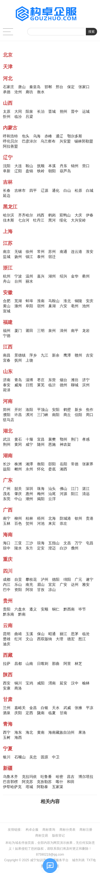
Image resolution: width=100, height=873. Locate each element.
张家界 (87, 464)
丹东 (63, 166)
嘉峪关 (20, 708)
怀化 (41, 469)
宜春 (6, 360)
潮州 (29, 499)
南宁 (6, 518)
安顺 (44, 609)
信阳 (78, 415)
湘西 (63, 469)
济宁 (86, 380)
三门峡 (42, 415)
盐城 (6, 256)
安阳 (55, 409)
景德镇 (20, 355)
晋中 (74, 111)
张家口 (84, 87)
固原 (44, 757)
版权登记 (58, 835)
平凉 (89, 708)
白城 (89, 190)
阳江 (74, 494)
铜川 (18, 683)
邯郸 (48, 87)
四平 (33, 190)
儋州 (74, 548)
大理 (59, 639)
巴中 (6, 589)
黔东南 (8, 614)
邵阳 (52, 464)
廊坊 (29, 92)
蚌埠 (29, 301)
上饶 (29, 360)
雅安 (86, 584)
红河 (18, 639)
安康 (6, 688)
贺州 (29, 523)
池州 (86, 306)
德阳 (55, 579)
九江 (44, 355)
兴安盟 (65, 141)
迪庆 (6, 644)
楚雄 (6, 639)
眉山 (41, 584)
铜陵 (78, 301)
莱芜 (41, 385)
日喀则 (42, 663)
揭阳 (41, 499)
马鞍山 (53, 301)
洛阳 (29, 409)
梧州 (41, 518)
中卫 (55, 757)
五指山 (53, 543)
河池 (41, 523)
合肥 (6, 301)
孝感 (86, 439)
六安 (63, 306)
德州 (63, 385)
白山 (67, 190)
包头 (25, 136)
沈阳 (6, 166)
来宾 (52, 523)
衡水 (41, 92)
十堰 (29, 439)
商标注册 (85, 829)
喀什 (59, 782)
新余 (55, 355)
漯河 (29, 415)
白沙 (63, 548)
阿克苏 (27, 782)
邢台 (59, 87)
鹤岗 (52, 215)
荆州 (6, 444)
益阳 (6, 469)
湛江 (86, 488)
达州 (74, 584)
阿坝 (29, 589)
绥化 (63, 220)
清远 (86, 494)
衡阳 (41, 464)
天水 (55, 708)
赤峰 (48, 136)
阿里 (67, 663)
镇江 (29, 256)
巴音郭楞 (10, 782)
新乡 (78, 409)
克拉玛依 (29, 776)
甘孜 (41, 589)
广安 (63, 584)
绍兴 (63, 276)
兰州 (6, 708)
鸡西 (40, 215)
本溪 (52, 166)
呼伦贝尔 (10, 141)
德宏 (71, 639)
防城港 (65, 518)
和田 (70, 782)
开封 (18, 409)
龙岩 (86, 330)
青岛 (18, 380)
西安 (6, 683)
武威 (67, 708)
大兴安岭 (78, 220)
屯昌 (89, 543)
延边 (6, 195)
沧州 (18, 92)
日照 (29, 385)
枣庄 (41, 380)
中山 (18, 499)
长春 (6, 190)
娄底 (52, 469)
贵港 (89, 518)
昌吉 (70, 776)
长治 (41, 111)
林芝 (78, 663)
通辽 (59, 136)
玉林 (6, 523)
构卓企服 (32, 829)
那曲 (55, 663)
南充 (29, 584)
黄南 (41, 732)
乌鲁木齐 (10, 776)
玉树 (6, 737)
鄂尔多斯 (74, 136)
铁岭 (41, 171)
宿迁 (52, 256)
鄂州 (63, 439)
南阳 (55, 415)
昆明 (6, 634)
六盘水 (20, 609)
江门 (74, 488)
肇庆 (18, 494)
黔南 (22, 614)
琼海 (41, 543)
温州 (29, 276)
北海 (52, 518)
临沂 (52, 385)
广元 (78, 579)
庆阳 (18, 713)
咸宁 (29, 444)
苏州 (52, 251)
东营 (52, 380)
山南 (29, 663)
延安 (63, 683)
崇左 (63, 523)
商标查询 (48, 829)
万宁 (78, 543)
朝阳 (52, 171)
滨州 (86, 385)
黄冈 (18, 444)
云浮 (52, 499)
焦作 (89, 409)
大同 (18, 111)
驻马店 (8, 420)
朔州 (63, 111)
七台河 (23, 220)
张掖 (78, 708)
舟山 (6, 281)
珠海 (41, 488)
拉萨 (6, 663)
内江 (6, 584)
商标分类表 (67, 829)
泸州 (44, 579)
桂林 (29, 518)
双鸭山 (65, 215)
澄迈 (52, 548)
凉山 (52, 589)
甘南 (63, 713)
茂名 (6, 494)
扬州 (18, 256)
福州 (6, 330)
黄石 (18, 439)
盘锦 (29, 171)
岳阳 (63, 464)
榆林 (86, 683)
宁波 (18, 276)
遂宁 (89, 579)
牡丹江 (38, 220)
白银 (44, 708)
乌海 (37, 136)
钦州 (78, 518)
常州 (41, 251)
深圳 (29, 488)
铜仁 (55, 609)
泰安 (6, 385)
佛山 (63, 488)
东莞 (6, 499)
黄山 (6, 306)
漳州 (63, 330)
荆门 (74, 439)
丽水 (29, 281)
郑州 (6, 409)
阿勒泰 (42, 787)
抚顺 (41, 166)
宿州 (41, 306)
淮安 (89, 251)
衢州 (86, 276)
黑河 (52, 220)
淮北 (67, 301)
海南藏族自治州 (61, 732)
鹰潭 (67, 355)
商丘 (67, 415)
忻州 (6, 116)
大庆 (78, 215)
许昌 (18, 415)
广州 (6, 488)
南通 (63, 251)
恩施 (52, 444)
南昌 (6, 355)
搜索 (91, 31)
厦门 (18, 330)
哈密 (59, 776)
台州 (18, 281)
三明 (41, 330)
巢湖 (52, 306)
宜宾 (52, 584)
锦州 (74, 166)
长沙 (6, 464)
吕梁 (29, 116)
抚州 (18, 360)
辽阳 (18, 171)
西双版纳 (44, 639)
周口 (89, 415)
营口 (86, 166)
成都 (6, 579)
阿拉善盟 (10, 146)
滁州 (18, 306)
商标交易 (41, 835)
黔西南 (69, 609)
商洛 (18, 688)
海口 (6, 543)
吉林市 (20, 190)
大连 (18, 166)
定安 (41, 548)
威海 (18, 385)
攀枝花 (31, 579)
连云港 (76, 251)
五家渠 (57, 787)
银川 (6, 757)
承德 (6, 92)
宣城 (6, 311)
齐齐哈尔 (25, 215)
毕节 (82, 609)
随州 (41, 444)
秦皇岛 (35, 87)
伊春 (89, 215)
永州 (29, 469)
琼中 (6, 548)
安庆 (89, 301)
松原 (78, 190)
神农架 (65, 444)
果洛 (82, 732)
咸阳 (41, 683)
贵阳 (6, 609)
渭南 (52, 683)
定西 (29, 713)
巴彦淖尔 (29, 141)
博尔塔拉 (85, 776)
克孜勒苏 (44, 782)
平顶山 (42, 409)
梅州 (41, 494)
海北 (29, 732)
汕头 (52, 488)
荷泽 (6, 390)
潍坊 (74, 380)
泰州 (41, 256)
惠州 (29, 494)
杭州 (6, 276)
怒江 (82, 639)
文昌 (67, 543)
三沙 (29, 543)
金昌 (33, 708)
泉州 (52, 330)
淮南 (41, 301)
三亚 (18, 543)
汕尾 (52, 494)
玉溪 (29, 634)
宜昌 (41, 439)
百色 (18, 523)
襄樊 (52, 439)
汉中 (74, 683)
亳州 (74, 306)
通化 (55, 190)
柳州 (18, 518)
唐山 (22, 87)
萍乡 (33, 355)
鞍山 (29, 166)
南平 (74, 330)
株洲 (18, 464)
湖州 (52, 276)
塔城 (29, 787)
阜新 (6, 171)
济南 (6, 380)
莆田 (29, 330)
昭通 (52, 634)
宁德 (6, 336)
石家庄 (8, 87)
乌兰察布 (48, 141)
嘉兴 (41, 276)
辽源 (44, 190)
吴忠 (33, 757)
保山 (41, 634)
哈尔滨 (8, 215)
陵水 (18, 548)
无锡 (18, 251)
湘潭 (29, 464)
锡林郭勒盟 (83, 141)
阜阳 (29, 306)
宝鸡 (29, 683)
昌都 (18, 663)
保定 (71, 87)
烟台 (63, 380)
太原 (6, 111)
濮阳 (6, 415)
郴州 (18, 469)
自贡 (18, 579)
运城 (86, 111)
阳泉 (29, 111)
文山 (29, 639)
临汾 (18, 116)
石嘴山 (20, 757)
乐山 (18, 584)
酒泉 (6, 713)
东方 (29, 548)
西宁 (6, 732)
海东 (18, 732)
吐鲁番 (46, 776)
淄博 (29, 380)
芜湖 (18, 301)
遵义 (33, 609)
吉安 (89, 355)
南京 (6, 251)
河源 (63, 494)
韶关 (18, 488)
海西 (18, 737)
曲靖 (18, 634)
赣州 (78, 355)
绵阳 (67, 579)
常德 (74, 464)
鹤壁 (67, 409)
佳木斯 (8, 220)
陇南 (41, 713)
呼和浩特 (10, 136)
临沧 (86, 634)
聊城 (74, 385)
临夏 (52, 713)
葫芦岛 (65, 171)
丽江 (63, 634)
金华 (74, 276)
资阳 (18, 589)
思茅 (74, 634)
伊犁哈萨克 (12, 787)
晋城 (52, 111)
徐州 (29, 251)
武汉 (6, 439)
